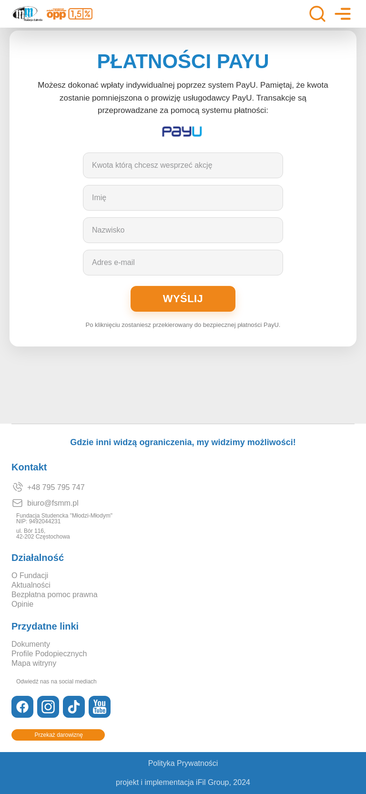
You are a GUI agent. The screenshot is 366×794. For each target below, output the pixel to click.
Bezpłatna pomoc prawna (54, 595)
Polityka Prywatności (183, 763)
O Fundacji (29, 576)
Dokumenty (30, 644)
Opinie (22, 604)
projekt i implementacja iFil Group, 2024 (183, 782)
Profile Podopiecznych (49, 654)
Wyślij (183, 299)
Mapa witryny (33, 663)
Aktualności (31, 585)
